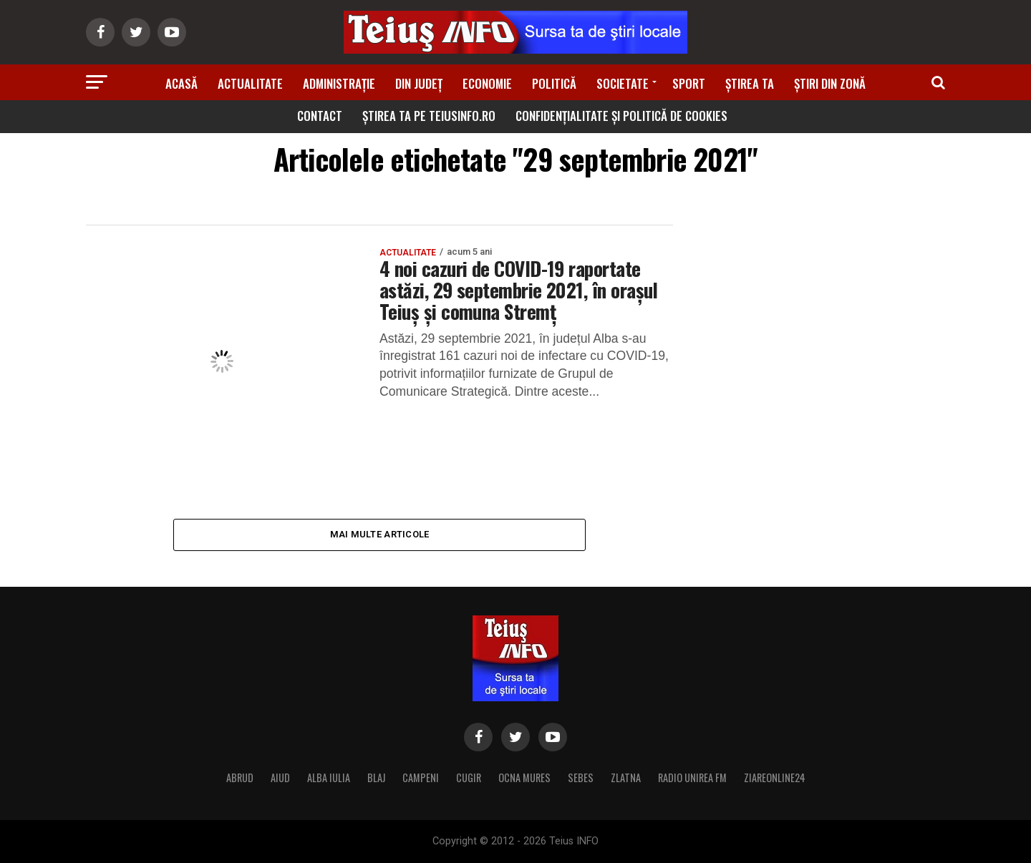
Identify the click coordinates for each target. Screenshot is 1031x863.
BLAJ (376, 777)
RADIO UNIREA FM (692, 777)
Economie (487, 83)
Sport (688, 83)
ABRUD (239, 777)
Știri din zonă (830, 83)
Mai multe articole (380, 534)
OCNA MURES (524, 777)
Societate (622, 83)
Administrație (339, 83)
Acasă (181, 83)
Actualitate (250, 83)
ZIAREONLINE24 (774, 777)
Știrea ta (749, 83)
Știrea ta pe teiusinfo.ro (428, 116)
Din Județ (418, 83)
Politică (554, 83)
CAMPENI (420, 777)
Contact (319, 116)
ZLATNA (626, 777)
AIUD (280, 777)
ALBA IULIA (328, 777)
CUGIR (468, 777)
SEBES (581, 777)
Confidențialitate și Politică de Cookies (621, 116)
